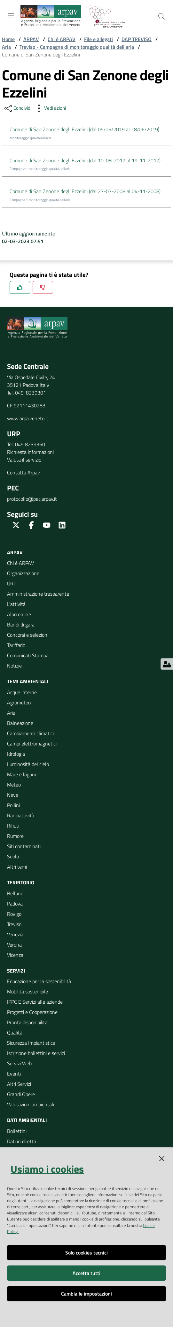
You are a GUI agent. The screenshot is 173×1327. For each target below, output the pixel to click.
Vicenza (15, 955)
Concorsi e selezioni (27, 635)
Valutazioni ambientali (30, 1104)
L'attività (16, 604)
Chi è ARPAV (61, 39)
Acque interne (22, 692)
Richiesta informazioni (30, 452)
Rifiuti (13, 825)
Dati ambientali (27, 1120)
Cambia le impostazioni (86, 1293)
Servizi (16, 970)
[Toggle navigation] (11, 16)
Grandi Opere (21, 1094)
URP (11, 583)
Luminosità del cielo (28, 764)
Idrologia (16, 754)
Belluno (15, 893)
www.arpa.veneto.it (27, 418)
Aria (6, 47)
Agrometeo (19, 702)
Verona (14, 944)
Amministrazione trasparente (38, 594)
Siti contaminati (24, 846)
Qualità (14, 1032)
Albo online (19, 614)
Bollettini (17, 1131)
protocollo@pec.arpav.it (32, 499)
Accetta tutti (86, 1273)
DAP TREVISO (137, 39)
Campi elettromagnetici (32, 743)
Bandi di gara (21, 624)
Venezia (15, 934)
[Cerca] (161, 16)
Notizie (14, 665)
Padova (15, 903)
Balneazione (20, 723)
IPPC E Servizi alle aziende (35, 1002)
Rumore (15, 836)
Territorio (20, 882)
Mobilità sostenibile (27, 991)
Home (8, 39)
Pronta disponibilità (27, 1022)
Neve (12, 795)
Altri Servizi (19, 1084)
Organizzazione (23, 573)
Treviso (14, 924)
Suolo (13, 856)
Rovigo (14, 914)
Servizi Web (19, 1063)
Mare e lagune (22, 774)
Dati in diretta (21, 1141)
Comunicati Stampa (28, 655)
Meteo (14, 784)
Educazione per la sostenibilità (39, 981)
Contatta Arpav (23, 472)
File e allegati (98, 39)
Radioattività (20, 815)
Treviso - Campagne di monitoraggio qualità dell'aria (77, 47)
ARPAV (31, 39)
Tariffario (16, 645)
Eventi (14, 1073)
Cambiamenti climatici (30, 733)
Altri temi (17, 867)
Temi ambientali (27, 681)
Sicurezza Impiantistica (31, 1043)
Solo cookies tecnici (86, 1252)
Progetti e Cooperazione (32, 1012)
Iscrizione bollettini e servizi (36, 1053)
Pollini (13, 805)
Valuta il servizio (24, 460)
